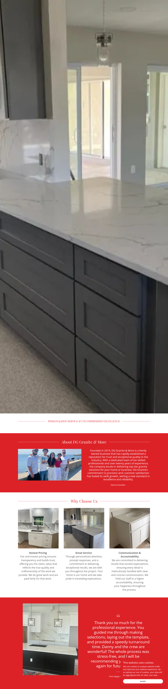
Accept (144, 681)
